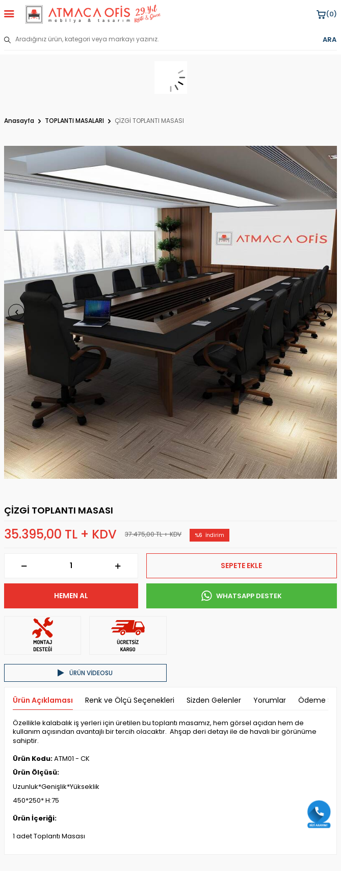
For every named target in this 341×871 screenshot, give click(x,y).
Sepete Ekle (241, 565)
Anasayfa (19, 121)
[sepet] (170, 77)
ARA (329, 39)
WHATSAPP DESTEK (241, 596)
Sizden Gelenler (214, 700)
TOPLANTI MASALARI (74, 121)
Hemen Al (71, 596)
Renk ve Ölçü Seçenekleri (129, 700)
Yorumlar (269, 700)
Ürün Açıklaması (43, 700)
